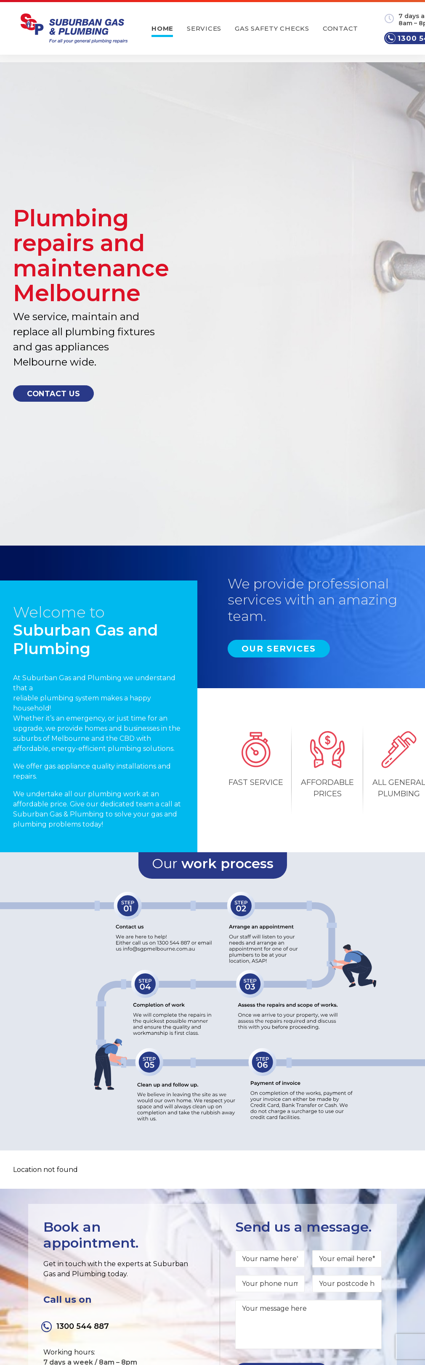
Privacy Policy (322, 1273)
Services (215, 33)
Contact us (53, 280)
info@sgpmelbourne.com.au (357, 1237)
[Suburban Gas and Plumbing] (77, 33)
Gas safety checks (283, 33)
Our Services (279, 422)
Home (173, 33)
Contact (351, 33)
